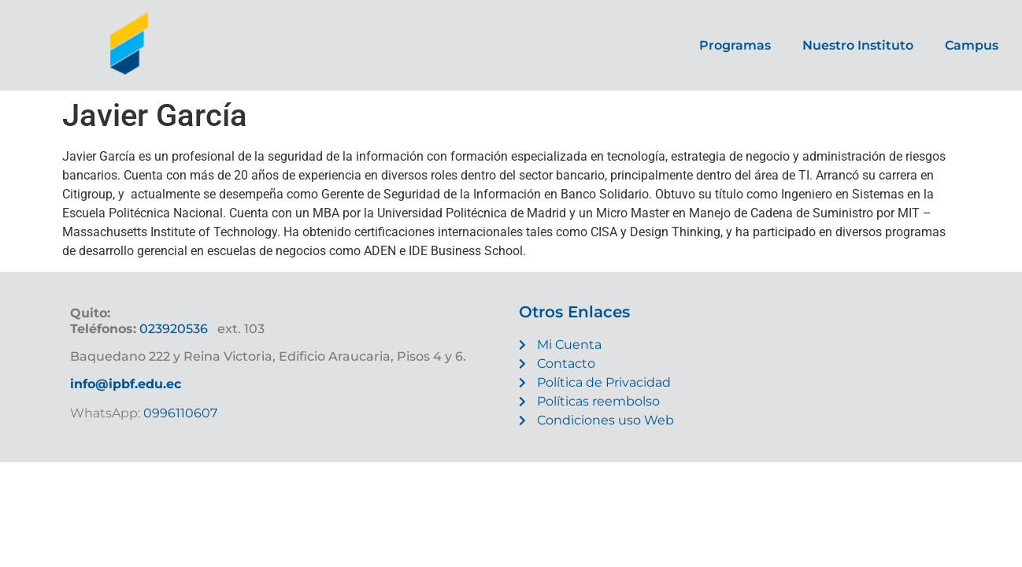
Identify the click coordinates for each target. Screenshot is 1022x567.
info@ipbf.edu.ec (125, 383)
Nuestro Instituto (857, 45)
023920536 (173, 328)
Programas (735, 45)
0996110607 (178, 413)
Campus (971, 45)
